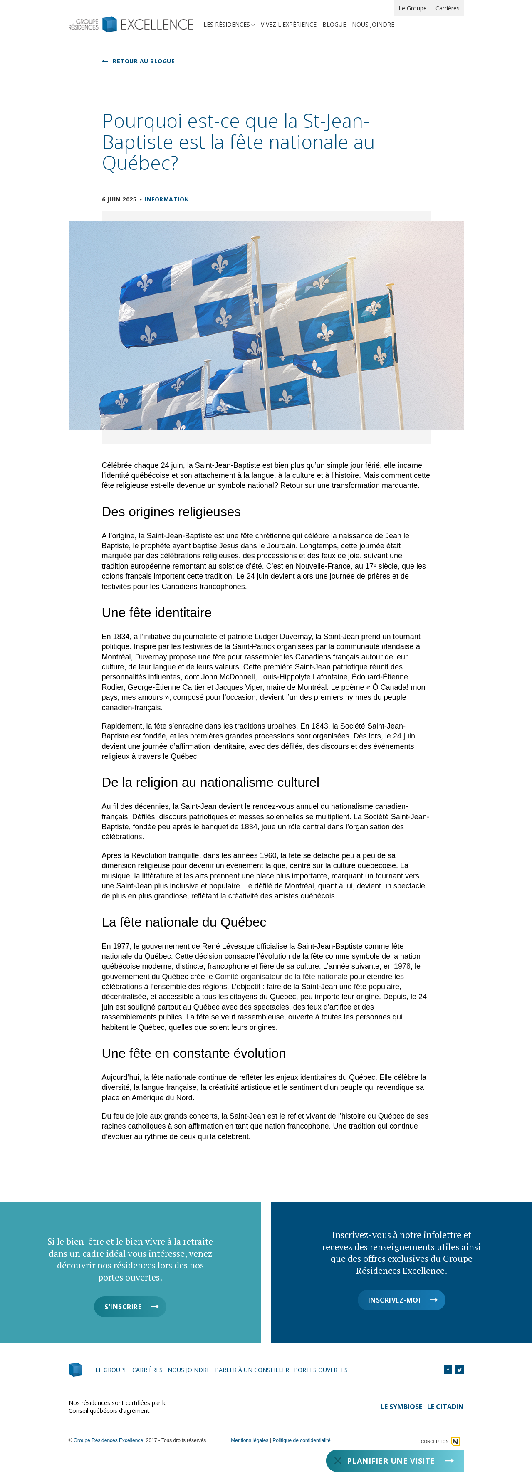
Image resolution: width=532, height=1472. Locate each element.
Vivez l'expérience (289, 24)
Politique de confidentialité (301, 1440)
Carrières (447, 8)
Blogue (334, 24)
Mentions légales (249, 1440)
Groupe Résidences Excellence (108, 1440)
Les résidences (226, 24)
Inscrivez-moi (394, 1300)
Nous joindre (373, 24)
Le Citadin (445, 1406)
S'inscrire (122, 1306)
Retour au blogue (144, 61)
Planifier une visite (390, 1461)
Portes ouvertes (321, 1370)
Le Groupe (412, 8)
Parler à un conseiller (252, 1370)
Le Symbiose (401, 1406)
